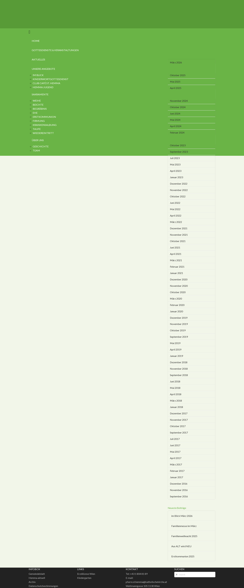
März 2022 (176, 221)
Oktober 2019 (177, 330)
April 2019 (175, 349)
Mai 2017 (175, 451)
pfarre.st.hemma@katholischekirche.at (146, 581)
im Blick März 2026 (181, 515)
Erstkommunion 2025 (182, 556)
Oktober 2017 (177, 426)
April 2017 (175, 458)
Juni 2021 (175, 247)
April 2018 (175, 394)
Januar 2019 (176, 355)
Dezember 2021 (178, 228)
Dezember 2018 (178, 362)
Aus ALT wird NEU (181, 546)
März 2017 (176, 464)
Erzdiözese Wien (86, 573)
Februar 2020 (177, 304)
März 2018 (176, 400)
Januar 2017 (176, 477)
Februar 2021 (177, 266)
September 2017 (179, 432)
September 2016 (179, 496)
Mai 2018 (175, 387)
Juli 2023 (175, 158)
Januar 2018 (176, 406)
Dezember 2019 (178, 317)
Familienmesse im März (184, 525)
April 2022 (175, 215)
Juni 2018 (175, 381)
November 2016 (179, 489)
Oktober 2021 (177, 241)
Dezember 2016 (178, 483)
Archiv (32, 581)
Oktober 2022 (177, 196)
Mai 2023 (175, 164)
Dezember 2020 (178, 279)
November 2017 (179, 419)
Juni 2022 (175, 202)
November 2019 (179, 323)
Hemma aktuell (37, 577)
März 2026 (176, 62)
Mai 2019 (175, 343)
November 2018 (179, 368)
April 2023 (175, 170)
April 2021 (175, 253)
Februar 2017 (177, 470)
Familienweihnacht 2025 (184, 536)
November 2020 (179, 285)
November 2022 (179, 189)
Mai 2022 (175, 209)
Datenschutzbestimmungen (43, 585)
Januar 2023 (176, 177)
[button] (29, 31)
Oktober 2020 (177, 292)
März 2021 (176, 260)
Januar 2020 (176, 311)
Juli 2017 (175, 438)
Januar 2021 (176, 272)
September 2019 (179, 336)
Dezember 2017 (178, 413)
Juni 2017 (175, 445)
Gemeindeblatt (37, 573)
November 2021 (179, 234)
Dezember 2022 (178, 183)
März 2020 (176, 298)
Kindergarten (84, 577)
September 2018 (179, 375)
